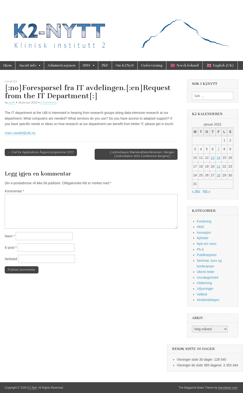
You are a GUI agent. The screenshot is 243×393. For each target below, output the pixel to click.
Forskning (204, 221)
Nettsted (11, 259)
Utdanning (204, 283)
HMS (86, 65)
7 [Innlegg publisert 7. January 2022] (219, 149)
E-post (11, 247)
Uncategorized (207, 277)
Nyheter (11, 81)
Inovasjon (204, 232)
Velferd (202, 294)
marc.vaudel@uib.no (20, 133)
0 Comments (48, 102)
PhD (105, 65)
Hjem (8, 65)
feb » (206, 191)
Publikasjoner (207, 255)
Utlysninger (205, 289)
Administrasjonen (61, 65)
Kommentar (14, 191)
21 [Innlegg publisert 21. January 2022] (218, 166)
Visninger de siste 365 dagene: (200, 365)
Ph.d (200, 249)
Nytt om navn (206, 244)
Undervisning (152, 65)
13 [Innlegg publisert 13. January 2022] (213, 158)
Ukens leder (206, 272)
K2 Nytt (32, 387)
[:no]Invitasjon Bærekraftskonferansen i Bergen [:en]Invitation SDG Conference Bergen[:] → (142, 154)
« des (196, 191)
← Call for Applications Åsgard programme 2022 (41, 152)
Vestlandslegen (208, 300)
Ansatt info (27, 65)
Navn (10, 236)
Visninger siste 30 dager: (195, 359)
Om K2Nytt (125, 65)
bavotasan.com (228, 387)
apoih (11, 102)
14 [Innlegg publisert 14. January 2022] (218, 158)
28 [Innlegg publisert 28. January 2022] (218, 175)
